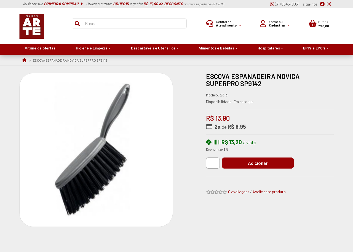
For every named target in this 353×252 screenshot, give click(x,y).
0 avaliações (238, 191)
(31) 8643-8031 (284, 4)
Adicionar (263, 163)
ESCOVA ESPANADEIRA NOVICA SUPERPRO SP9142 (70, 60)
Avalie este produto (269, 191)
